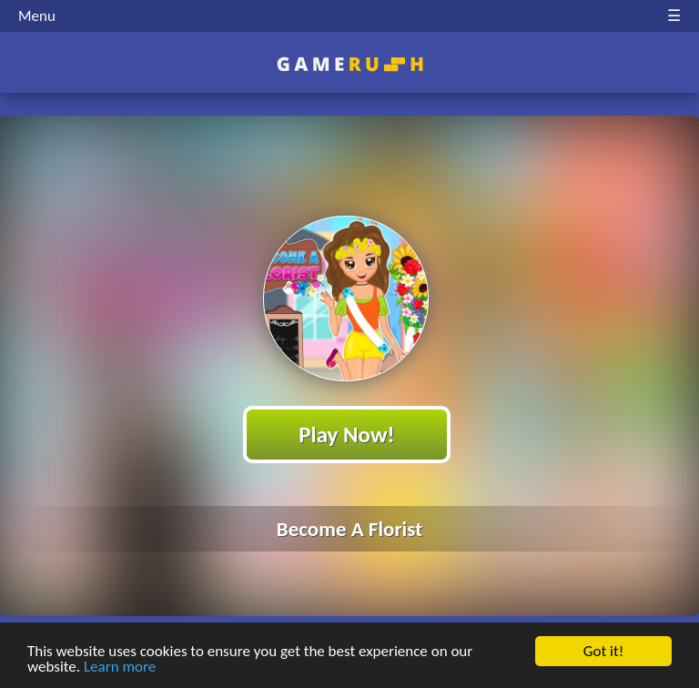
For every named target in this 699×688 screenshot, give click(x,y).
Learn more (120, 667)
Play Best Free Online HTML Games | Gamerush (350, 64)
